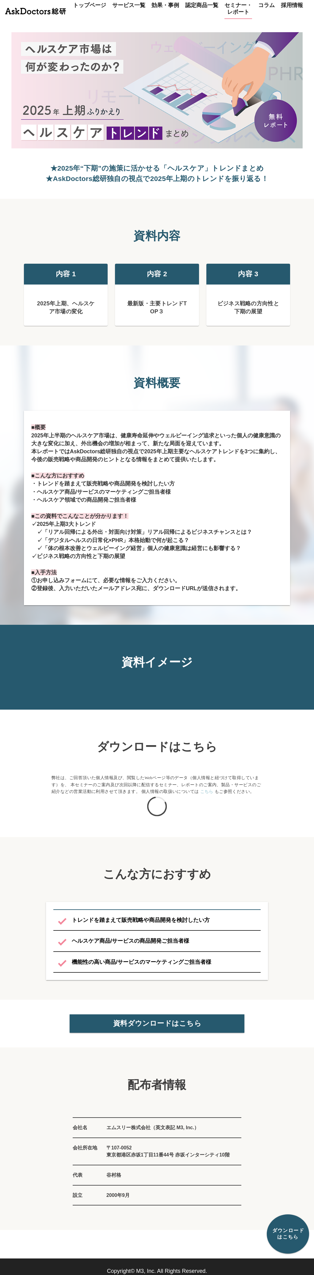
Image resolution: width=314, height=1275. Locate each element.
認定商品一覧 (201, 5)
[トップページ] (35, 9)
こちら (206, 796)
